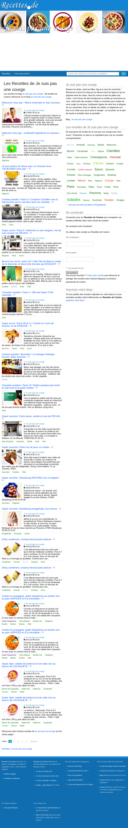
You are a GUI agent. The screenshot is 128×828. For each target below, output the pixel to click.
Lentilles (71, 180)
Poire (43, 562)
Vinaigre (120, 200)
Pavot (99, 187)
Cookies (5, 287)
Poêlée (107, 187)
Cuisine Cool (104, 787)
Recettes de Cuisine (9, 762)
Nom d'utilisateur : (73, 237)
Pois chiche (72, 193)
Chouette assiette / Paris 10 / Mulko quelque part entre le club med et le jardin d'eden (31, 386)
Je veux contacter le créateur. (46, 780)
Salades (5, 692)
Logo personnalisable (75, 780)
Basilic (101, 145)
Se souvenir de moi (76, 268)
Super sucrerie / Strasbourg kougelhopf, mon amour (29, 508)
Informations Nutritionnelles (48, 808)
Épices (13, 624)
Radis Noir (26, 689)
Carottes (113, 151)
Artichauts (91, 145)
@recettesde (47, 785)
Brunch (14, 287)
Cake (92, 151)
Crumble (71, 169)
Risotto (114, 193)
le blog (38, 785)
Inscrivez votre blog (75, 766)
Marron (82, 180)
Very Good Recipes (11, 808)
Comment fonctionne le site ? (78, 771)
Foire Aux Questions (75, 775)
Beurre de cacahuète (10, 689)
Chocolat (115, 157)
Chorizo (70, 164)
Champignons (98, 157)
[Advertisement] (64, 52)
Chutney (34, 562)
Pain (29, 624)
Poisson (83, 193)
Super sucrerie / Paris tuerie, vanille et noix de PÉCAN (31, 416)
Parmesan (81, 187)
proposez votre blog (75, 300)
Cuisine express (85, 170)
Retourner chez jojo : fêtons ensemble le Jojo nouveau (31, 102)
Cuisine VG (104, 780)
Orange (109, 180)
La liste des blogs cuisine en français (113, 766)
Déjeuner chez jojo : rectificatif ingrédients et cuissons (30, 133)
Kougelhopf (6, 534)
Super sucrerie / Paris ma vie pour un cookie (25, 447)
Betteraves (111, 145)
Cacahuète (47, 689)
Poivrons (95, 193)
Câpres (101, 151)
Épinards (110, 169)
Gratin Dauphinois (9, 621)
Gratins (22, 624)
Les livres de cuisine (107, 771)
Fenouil (17, 562)
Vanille (29, 441)
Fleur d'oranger (84, 175)
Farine (14, 349)
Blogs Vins (103, 775)
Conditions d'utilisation (12, 778)
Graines (111, 175)
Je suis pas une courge (32, 94)
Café (29, 287)
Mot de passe (71, 253)
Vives (11, 225)
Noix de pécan (7, 441)
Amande (80, 145)
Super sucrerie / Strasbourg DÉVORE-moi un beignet (30, 477)
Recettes (6, 73)
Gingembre (99, 175)
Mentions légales (10, 774)
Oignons (98, 181)
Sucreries (20, 441)
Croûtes (119, 164)
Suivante (33, 741)
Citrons (98, 163)
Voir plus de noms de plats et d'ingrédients (87, 205)
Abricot (25, 562)
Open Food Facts (42, 815)
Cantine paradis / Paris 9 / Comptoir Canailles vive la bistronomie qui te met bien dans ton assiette (30, 200)
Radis (22, 692)
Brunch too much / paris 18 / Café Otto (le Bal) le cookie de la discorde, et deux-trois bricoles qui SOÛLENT (31, 262)
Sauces (86, 200)
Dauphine (49, 621)
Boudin (5, 624)
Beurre (14, 692)
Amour (27, 534)
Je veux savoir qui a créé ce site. (47, 776)
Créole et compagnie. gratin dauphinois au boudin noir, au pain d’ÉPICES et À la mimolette (31, 597)
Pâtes (91, 187)
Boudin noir (37, 621)
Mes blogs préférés (22, 74)
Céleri (69, 157)
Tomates (109, 200)
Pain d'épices (24, 621)
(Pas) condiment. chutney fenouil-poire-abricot (26, 539)
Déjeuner (5, 160)
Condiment (6, 562)
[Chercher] (123, 73)
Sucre (21, 256)
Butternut (36, 689)
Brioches (5, 349)
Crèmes (110, 163)
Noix (44, 441)
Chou (78, 164)
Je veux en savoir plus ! (44, 771)
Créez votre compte (95, 275)
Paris (4, 225)
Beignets (5, 256)
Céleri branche (81, 157)
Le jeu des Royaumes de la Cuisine (80, 784)
